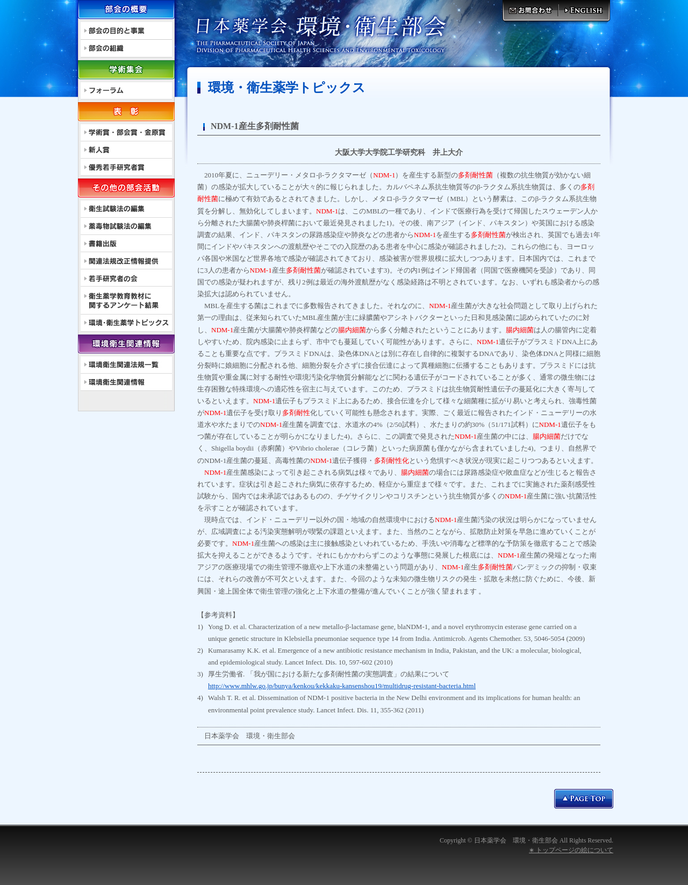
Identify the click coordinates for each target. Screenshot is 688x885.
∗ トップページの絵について (571, 850)
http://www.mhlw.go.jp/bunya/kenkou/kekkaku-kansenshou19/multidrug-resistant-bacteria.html (342, 686)
